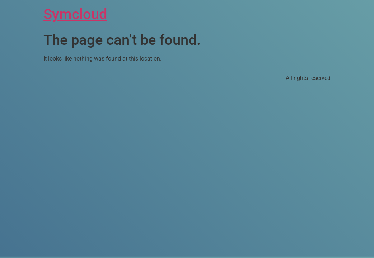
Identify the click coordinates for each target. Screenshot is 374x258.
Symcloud (75, 14)
